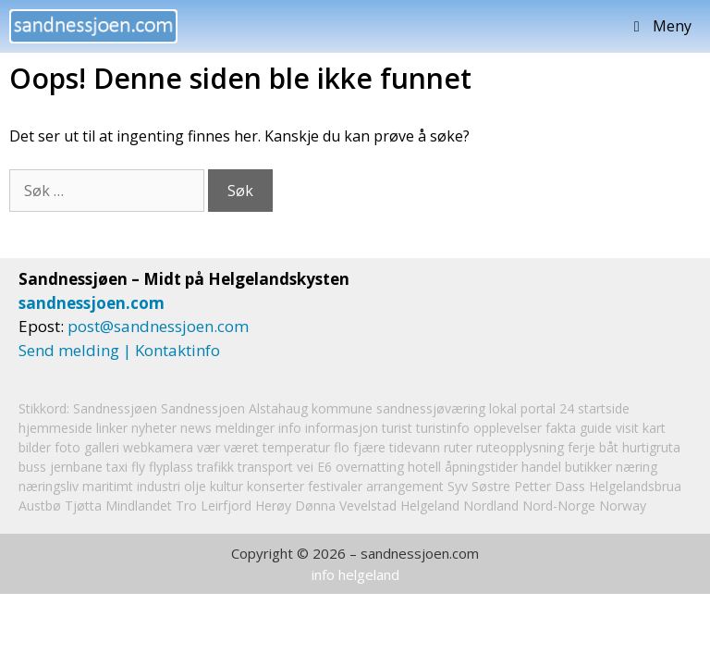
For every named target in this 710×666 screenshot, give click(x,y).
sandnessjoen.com (91, 303)
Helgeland (429, 505)
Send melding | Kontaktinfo (119, 350)
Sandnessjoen (203, 408)
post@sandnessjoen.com (158, 326)
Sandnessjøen (115, 408)
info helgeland (355, 574)
